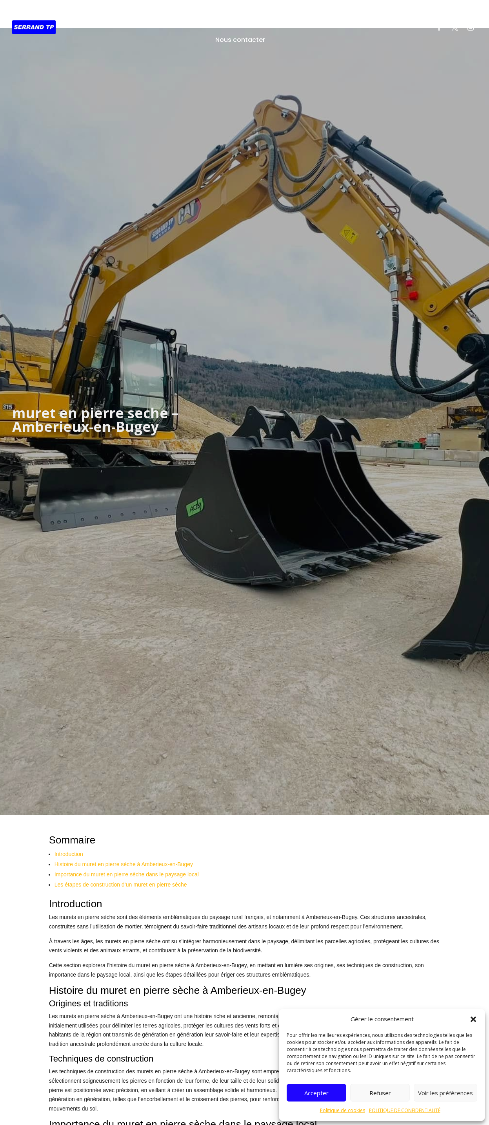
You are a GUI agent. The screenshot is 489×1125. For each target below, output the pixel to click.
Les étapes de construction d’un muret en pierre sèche (121, 880)
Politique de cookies (342, 1110)
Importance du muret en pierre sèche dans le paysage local (127, 870)
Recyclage (336, 15)
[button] (473, 1019)
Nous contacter (240, 39)
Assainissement (242, 15)
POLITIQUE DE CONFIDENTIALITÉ (404, 1110)
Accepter (316, 1093)
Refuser (380, 1093)
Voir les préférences (445, 1093)
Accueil (139, 15)
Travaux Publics (184, 15)
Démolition (293, 15)
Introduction (69, 849)
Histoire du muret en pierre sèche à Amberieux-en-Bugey (124, 859)
